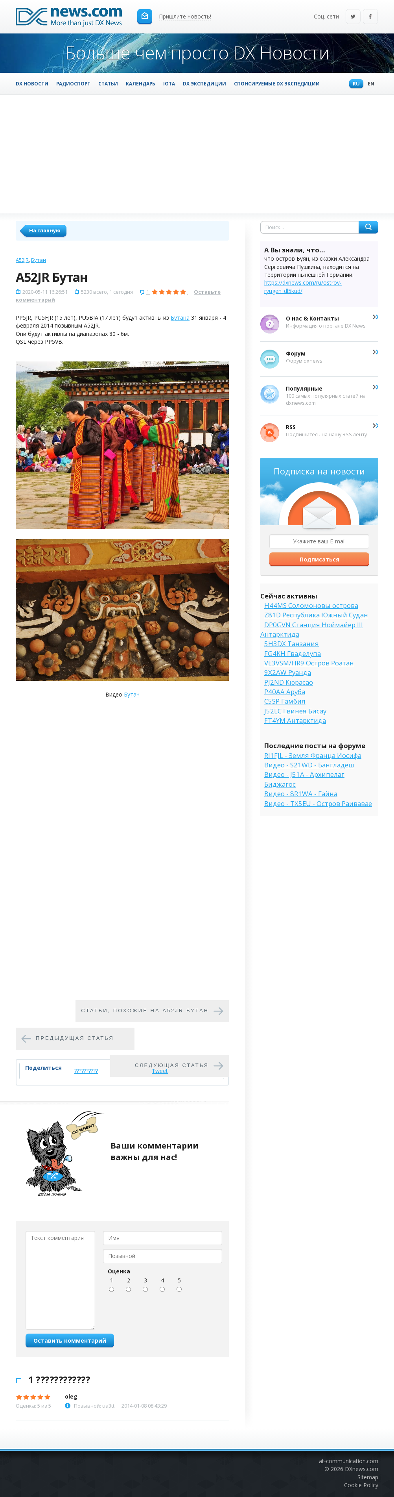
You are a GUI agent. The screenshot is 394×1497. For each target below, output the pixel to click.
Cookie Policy (361, 1485)
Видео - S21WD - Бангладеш (309, 764)
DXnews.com (361, 1469)
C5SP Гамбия (285, 701)
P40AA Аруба (284, 691)
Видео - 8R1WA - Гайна (300, 793)
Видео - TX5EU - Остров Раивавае (318, 803)
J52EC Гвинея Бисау (295, 710)
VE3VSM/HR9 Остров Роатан (309, 662)
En (369, 84)
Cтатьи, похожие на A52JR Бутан (145, 1010)
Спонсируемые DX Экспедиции (277, 83)
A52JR (22, 259)
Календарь (140, 83)
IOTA (169, 83)
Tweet (160, 1071)
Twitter (353, 17)
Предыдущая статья (75, 1038)
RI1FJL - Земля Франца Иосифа (312, 755)
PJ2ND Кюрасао (288, 682)
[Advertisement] (197, 154)
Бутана (180, 317)
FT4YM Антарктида (295, 720)
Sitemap (367, 1477)
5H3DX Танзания (291, 643)
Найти (368, 227)
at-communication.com (348, 1461)
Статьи (108, 83)
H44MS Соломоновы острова (311, 605)
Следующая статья (172, 1065)
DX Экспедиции (204, 83)
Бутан (38, 259)
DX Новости (32, 83)
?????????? (86, 1071)
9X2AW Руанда (287, 672)
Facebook (370, 17)
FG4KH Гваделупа (292, 653)
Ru (354, 84)
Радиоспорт (73, 83)
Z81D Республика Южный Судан (316, 614)
